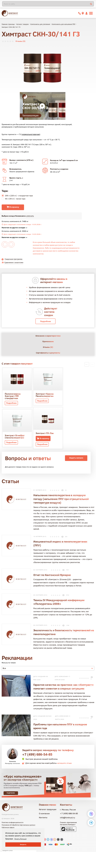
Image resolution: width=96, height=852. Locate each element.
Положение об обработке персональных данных (18, 810)
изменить (30, 216)
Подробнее (45, 321)
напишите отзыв (64, 748)
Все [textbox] (4, 653)
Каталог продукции (47, 795)
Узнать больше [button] (20, 839)
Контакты (43, 803)
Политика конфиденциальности (12, 808)
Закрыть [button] (23, 844)
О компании (44, 799)
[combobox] (48, 654)
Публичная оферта (8, 813)
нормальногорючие (30, 134)
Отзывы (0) (20, 41)
